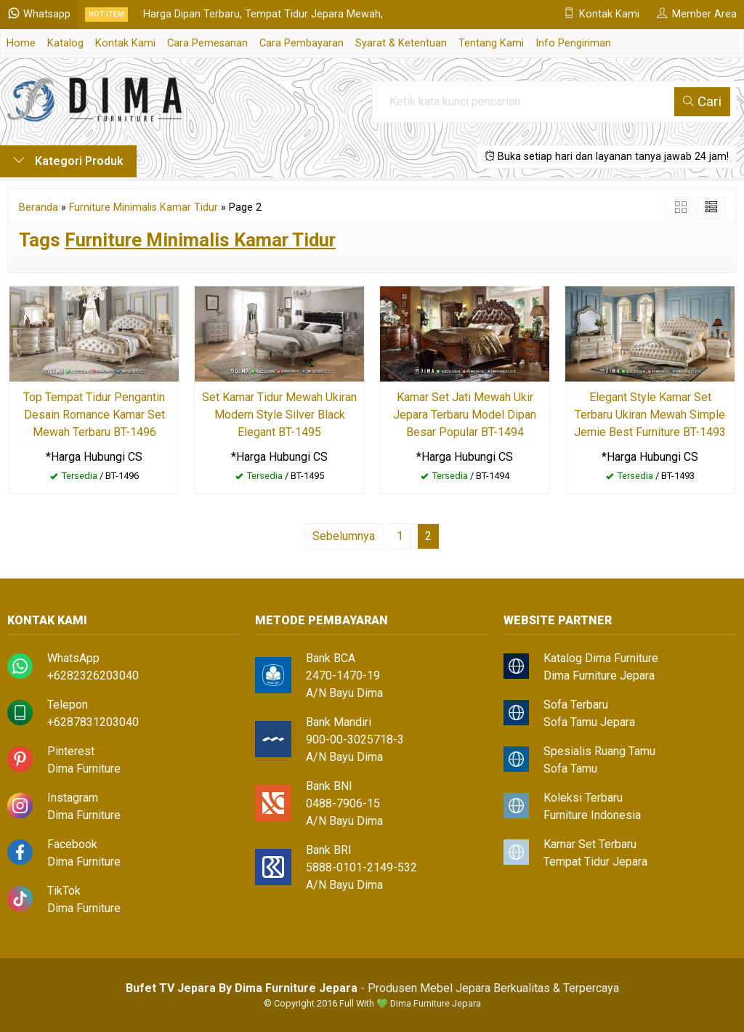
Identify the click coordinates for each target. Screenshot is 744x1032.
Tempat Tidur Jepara (595, 861)
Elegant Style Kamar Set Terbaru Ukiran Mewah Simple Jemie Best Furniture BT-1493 (650, 414)
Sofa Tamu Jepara (589, 722)
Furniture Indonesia (592, 815)
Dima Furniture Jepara (599, 675)
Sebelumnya (343, 536)
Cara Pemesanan (207, 43)
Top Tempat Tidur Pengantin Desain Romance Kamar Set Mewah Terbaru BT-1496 (94, 414)
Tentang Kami (491, 43)
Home (21, 43)
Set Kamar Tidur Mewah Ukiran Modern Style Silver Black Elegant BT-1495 (279, 414)
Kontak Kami (125, 43)
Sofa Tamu (570, 768)
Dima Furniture (84, 768)
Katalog (65, 43)
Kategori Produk (68, 161)
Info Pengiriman (573, 43)
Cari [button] (702, 101)
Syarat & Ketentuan (401, 43)
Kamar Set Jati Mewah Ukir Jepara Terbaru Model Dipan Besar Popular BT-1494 (464, 414)
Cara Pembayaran (301, 43)
